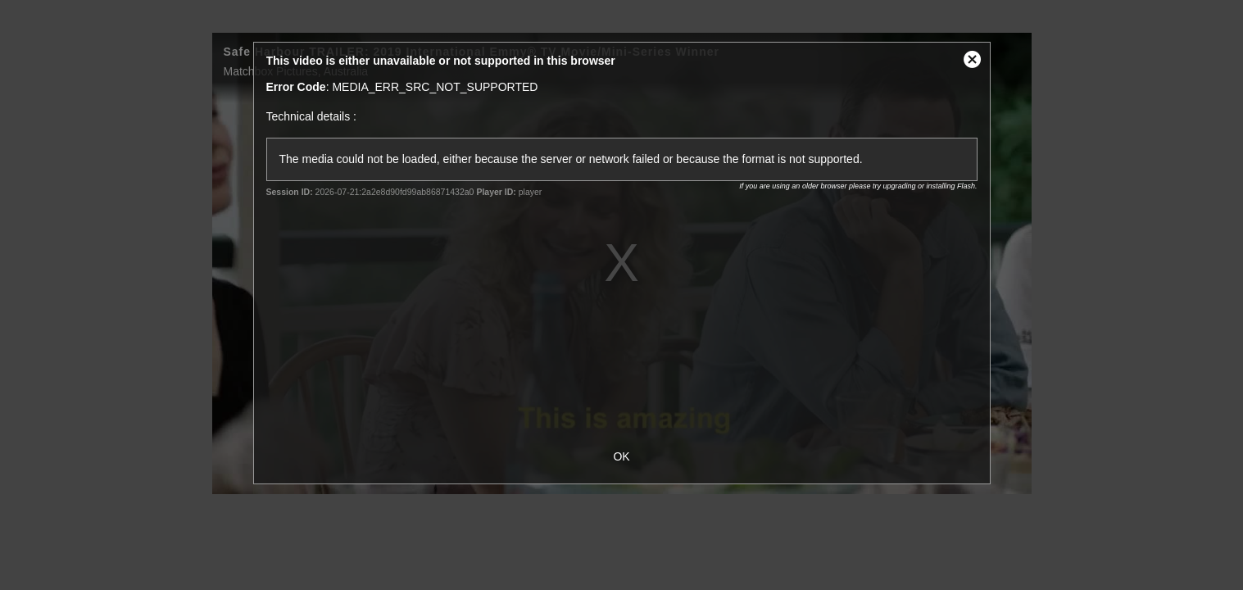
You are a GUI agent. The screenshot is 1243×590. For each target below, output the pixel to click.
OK (621, 456)
